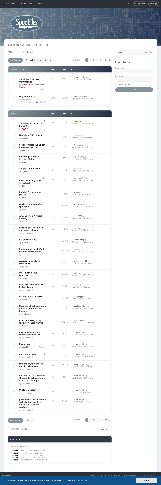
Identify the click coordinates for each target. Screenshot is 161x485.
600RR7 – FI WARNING (30, 296)
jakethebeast (79, 96)
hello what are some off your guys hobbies (31, 228)
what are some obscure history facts (31, 285)
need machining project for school (31, 181)
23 (30, 102)
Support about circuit (30, 168)
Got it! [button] (147, 480)
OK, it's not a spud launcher (28, 273)
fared (76, 228)
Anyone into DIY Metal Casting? (30, 216)
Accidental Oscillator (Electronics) (30, 261)
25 (37, 102)
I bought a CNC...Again (30, 135)
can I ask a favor (27, 354)
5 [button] (100, 60)
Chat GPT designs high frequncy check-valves (31, 321)
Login (117, 62)
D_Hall (76, 285)
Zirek (76, 192)
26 (41, 102)
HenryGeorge (79, 240)
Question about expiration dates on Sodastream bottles (32, 308)
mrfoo (24, 278)
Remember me (124, 84)
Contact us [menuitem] (97, 475)
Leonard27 (26, 254)
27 (45, 102)
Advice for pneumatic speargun (30, 205)
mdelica (25, 209)
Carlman (27, 99)
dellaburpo (26, 314)
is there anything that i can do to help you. (31, 364)
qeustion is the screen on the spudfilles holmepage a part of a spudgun (32, 378)
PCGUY (27, 85)
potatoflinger (27, 393)
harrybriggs (78, 296)
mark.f (76, 168)
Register (126, 62)
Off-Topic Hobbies (20, 52)
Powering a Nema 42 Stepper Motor (30, 157)
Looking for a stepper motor (30, 193)
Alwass (24, 221)
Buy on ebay (25, 343)
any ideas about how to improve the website (31, 333)
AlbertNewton (79, 204)
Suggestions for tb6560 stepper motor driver (31, 250)
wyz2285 (26, 138)
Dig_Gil (25, 266)
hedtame (78, 249)
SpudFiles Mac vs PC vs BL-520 (31, 124)
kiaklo (76, 273)
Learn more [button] (82, 480)
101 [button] (106, 60)
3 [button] (93, 60)
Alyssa (24, 299)
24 (33, 102)
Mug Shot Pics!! (27, 96)
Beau (24, 162)
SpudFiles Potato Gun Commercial (30, 80)
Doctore (25, 326)
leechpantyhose (80, 306)
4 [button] (96, 60)
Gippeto (77, 135)
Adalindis (25, 150)
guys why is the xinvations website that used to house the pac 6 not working (32, 403)
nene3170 (78, 216)
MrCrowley (78, 121)
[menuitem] (22, 4)
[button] (82, 60)
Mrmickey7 (78, 320)
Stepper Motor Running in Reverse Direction (32, 145)
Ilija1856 (25, 242)
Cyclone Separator (28, 390)
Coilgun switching (28, 239)
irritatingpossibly (81, 261)
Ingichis (25, 171)
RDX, (23, 186)
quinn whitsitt (79, 77)
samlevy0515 (79, 178)
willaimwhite (79, 157)
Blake (24, 198)
